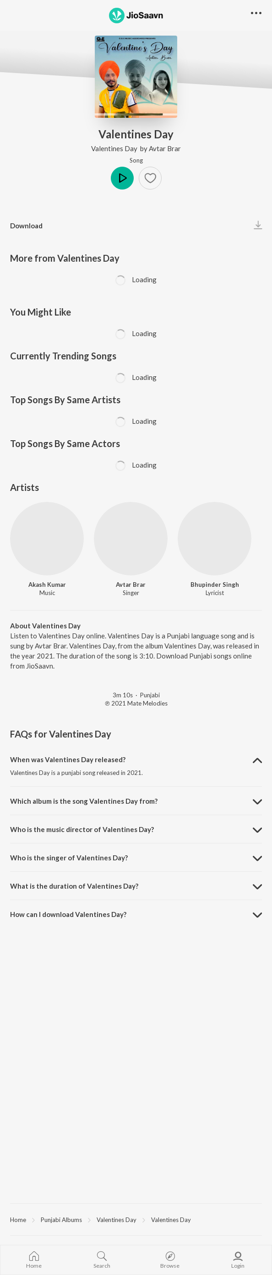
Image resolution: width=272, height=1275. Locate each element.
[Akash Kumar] (47, 538)
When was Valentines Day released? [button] (67, 759)
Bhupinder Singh (214, 584)
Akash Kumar (47, 584)
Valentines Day (115, 148)
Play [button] (122, 178)
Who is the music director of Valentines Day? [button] (82, 829)
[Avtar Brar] (131, 538)
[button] (150, 178)
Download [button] (26, 225)
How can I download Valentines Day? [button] (68, 914)
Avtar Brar (165, 148)
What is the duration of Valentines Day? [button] (74, 886)
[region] (136, 1219)
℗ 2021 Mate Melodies (136, 703)
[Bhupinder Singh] (214, 538)
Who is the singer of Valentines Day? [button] (69, 858)
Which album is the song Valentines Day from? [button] (84, 801)
